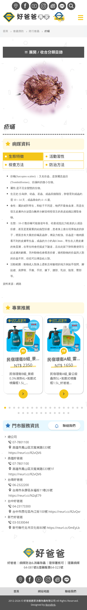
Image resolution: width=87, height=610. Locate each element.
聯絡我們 (65, 424)
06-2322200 (18, 483)
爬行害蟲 (34, 31)
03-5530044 (18, 521)
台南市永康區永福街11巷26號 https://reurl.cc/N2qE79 (30, 491)
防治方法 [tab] (56, 163)
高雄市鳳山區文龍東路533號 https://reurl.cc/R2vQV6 (29, 448)
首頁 (5, 31)
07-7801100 (18, 441)
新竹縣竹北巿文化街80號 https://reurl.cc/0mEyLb (44, 526)
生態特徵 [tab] (16, 154)
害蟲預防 (18, 31)
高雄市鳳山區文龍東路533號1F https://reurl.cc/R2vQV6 (31, 470)
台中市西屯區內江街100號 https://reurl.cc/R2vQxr (44, 510)
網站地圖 (43, 591)
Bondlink (50, 604)
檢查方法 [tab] (16, 163)
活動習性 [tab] (56, 154)
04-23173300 (19, 505)
